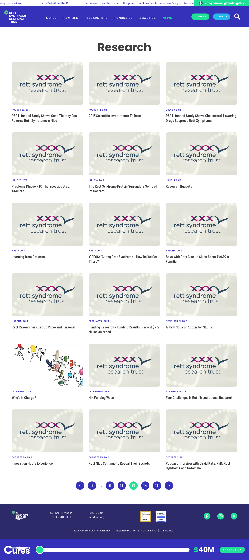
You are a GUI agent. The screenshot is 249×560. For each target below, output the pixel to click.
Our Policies (167, 530)
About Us (147, 17)
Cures (51, 17)
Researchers (96, 17)
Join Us (221, 16)
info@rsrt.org (96, 516)
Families (70, 17)
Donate (200, 16)
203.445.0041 (96, 512)
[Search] (237, 16)
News (167, 17)
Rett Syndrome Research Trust (96, 530)
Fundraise (123, 17)
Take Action (232, 549)
